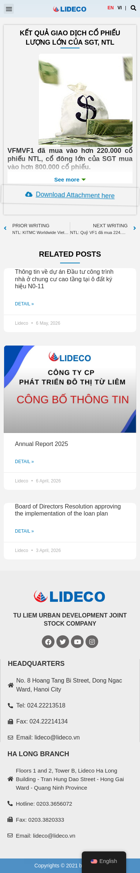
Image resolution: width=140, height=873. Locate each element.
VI (120, 7)
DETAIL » (24, 303)
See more (70, 179)
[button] (9, 9)
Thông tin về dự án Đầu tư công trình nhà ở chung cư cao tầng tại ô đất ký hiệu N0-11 (64, 279)
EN (111, 7)
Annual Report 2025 (41, 444)
